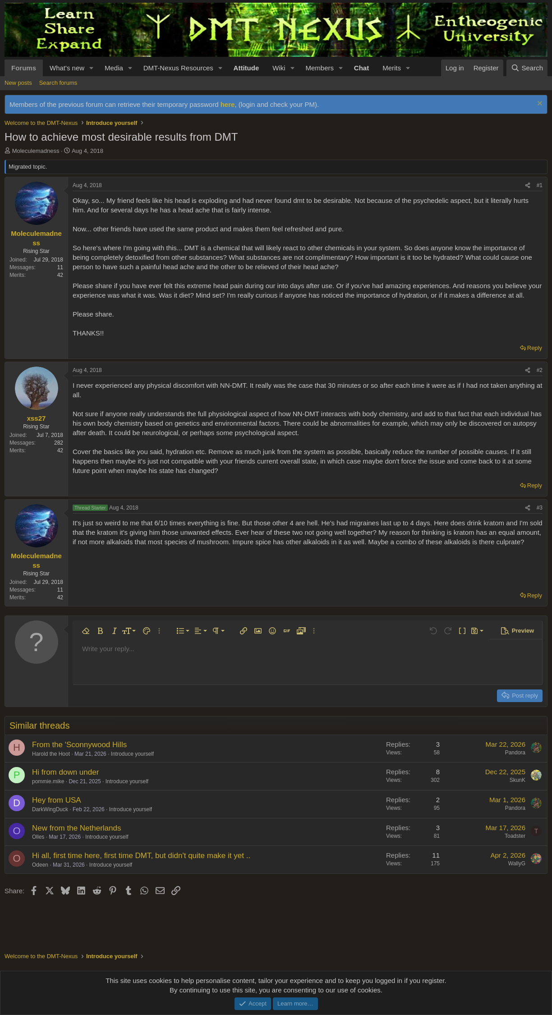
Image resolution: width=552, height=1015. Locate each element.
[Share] (528, 185)
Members (319, 68)
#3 (540, 508)
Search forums (58, 82)
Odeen (40, 865)
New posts (18, 82)
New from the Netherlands (76, 828)
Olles (38, 837)
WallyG (516, 863)
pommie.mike (48, 781)
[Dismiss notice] (539, 104)
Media (114, 68)
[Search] (526, 68)
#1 (540, 185)
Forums (23, 68)
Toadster (515, 836)
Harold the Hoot (51, 754)
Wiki (278, 68)
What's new (67, 68)
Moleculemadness (36, 150)
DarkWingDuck (50, 809)
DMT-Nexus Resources (178, 68)
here (228, 104)
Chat (361, 68)
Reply (534, 347)
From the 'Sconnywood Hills (79, 744)
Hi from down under (65, 772)
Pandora (515, 752)
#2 (540, 370)
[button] (91, 68)
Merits (391, 68)
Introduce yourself (132, 754)
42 (60, 275)
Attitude (246, 68)
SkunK (517, 780)
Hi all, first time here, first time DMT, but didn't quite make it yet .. (141, 855)
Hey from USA (56, 800)
